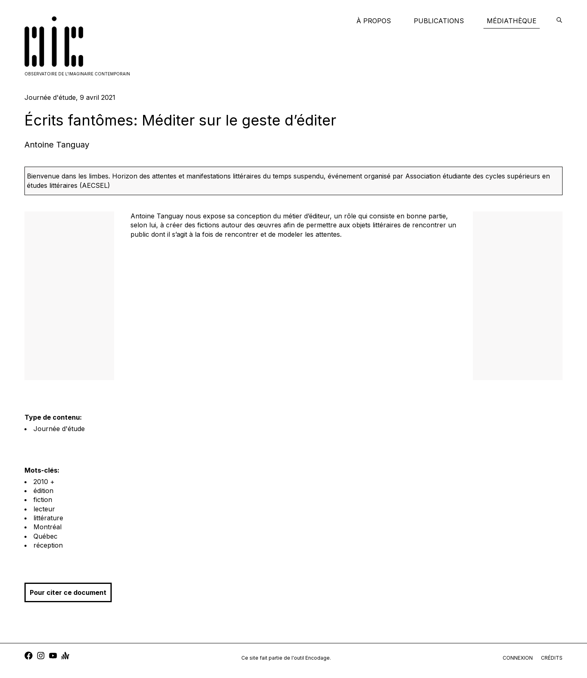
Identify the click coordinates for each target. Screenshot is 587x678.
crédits (552, 658)
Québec (45, 536)
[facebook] (28, 657)
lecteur (44, 509)
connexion (518, 658)
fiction (42, 499)
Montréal (47, 527)
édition (43, 490)
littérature (48, 518)
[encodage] (559, 20)
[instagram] (41, 657)
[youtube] (53, 657)
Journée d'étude (59, 429)
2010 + (44, 482)
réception (48, 545)
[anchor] (65, 657)
